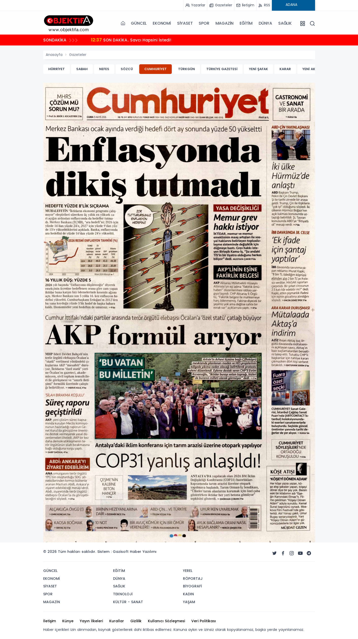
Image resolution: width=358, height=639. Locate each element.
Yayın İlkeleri (91, 621)
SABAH (82, 69)
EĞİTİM (246, 23)
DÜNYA (265, 23)
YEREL (187, 570)
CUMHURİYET (155, 69)
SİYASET (185, 23)
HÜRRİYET (56, 69)
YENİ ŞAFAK (258, 69)
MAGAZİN (224, 23)
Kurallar (116, 621)
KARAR (285, 69)
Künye (67, 621)
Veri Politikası (203, 621)
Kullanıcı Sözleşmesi (166, 621)
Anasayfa (54, 54)
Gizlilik (136, 621)
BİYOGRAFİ (192, 586)
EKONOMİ (162, 23)
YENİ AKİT (310, 69)
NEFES (104, 69)
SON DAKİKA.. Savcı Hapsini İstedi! (132, 40)
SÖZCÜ (127, 69)
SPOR (204, 23)
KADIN (188, 594)
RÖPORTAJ (193, 578)
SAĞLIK (285, 23)
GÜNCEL (139, 23)
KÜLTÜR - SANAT (128, 601)
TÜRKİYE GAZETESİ (222, 69)
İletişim (49, 621)
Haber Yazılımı (143, 551)
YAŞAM (189, 601)
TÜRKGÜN (186, 69)
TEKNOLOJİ (123, 594)
